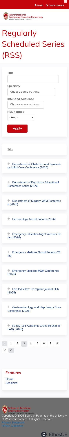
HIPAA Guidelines (12, 426)
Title (10, 73)
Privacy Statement (13, 422)
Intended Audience (20, 99)
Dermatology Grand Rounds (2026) (34, 219)
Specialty (13, 86)
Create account (56, 5)
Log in (40, 6)
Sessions (11, 383)
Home (10, 379)
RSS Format (15, 111)
